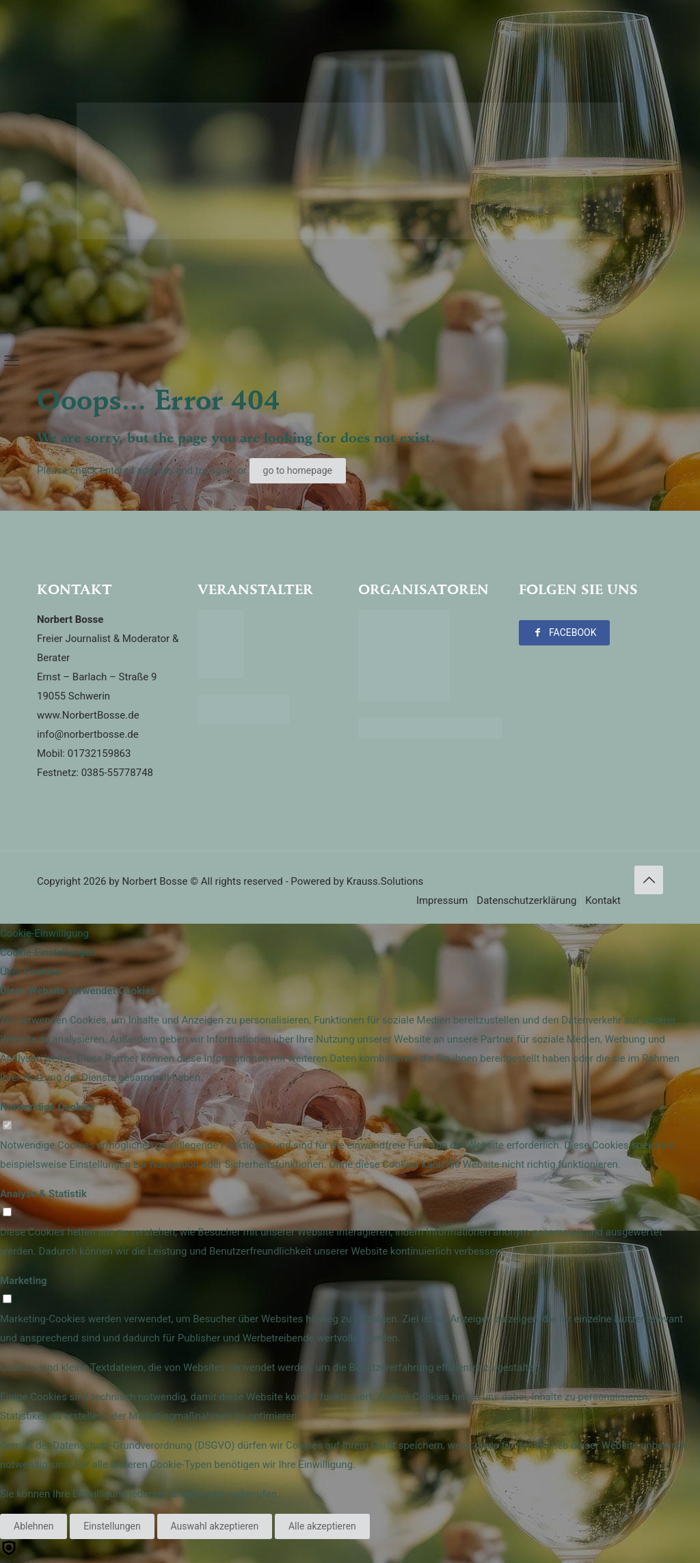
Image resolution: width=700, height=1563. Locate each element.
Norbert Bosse (154, 881)
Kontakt (603, 900)
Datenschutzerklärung (526, 900)
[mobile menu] (11, 361)
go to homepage (297, 470)
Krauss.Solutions (385, 881)
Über (30, 971)
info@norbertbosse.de (88, 734)
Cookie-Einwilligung (44, 933)
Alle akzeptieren (322, 1526)
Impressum (442, 900)
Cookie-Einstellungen (48, 952)
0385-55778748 (117, 772)
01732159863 (99, 753)
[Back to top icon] (648, 880)
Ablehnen (33, 1526)
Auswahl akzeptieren (215, 1526)
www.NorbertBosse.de (88, 715)
